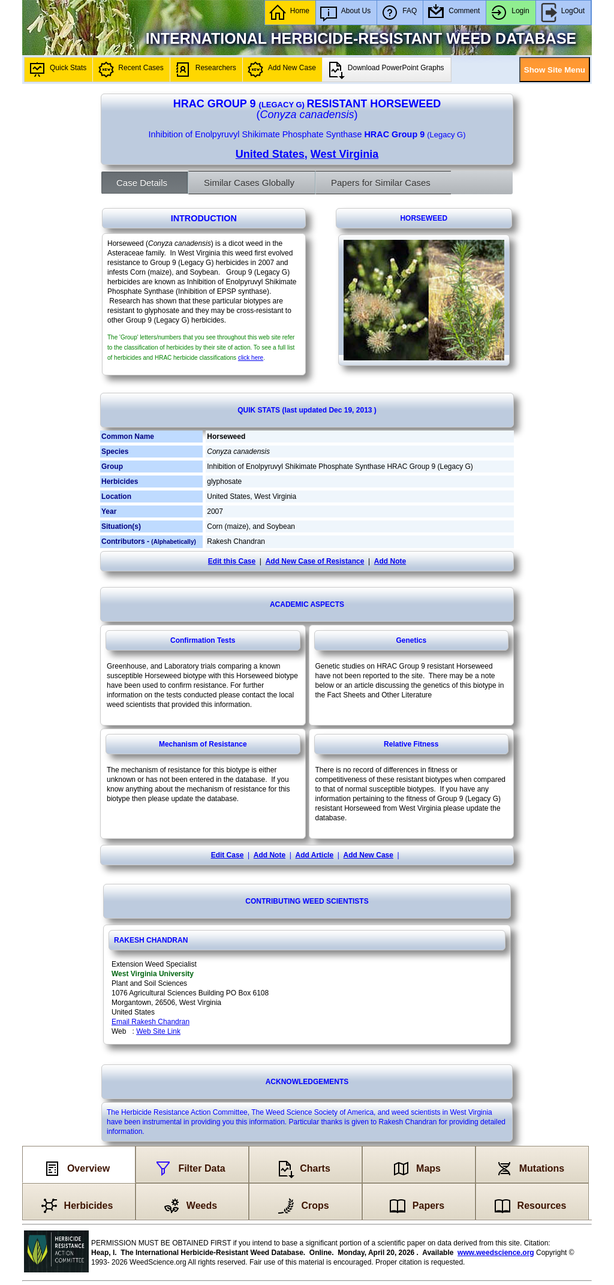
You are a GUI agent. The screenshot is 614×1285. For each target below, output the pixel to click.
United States (270, 154)
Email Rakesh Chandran (150, 1022)
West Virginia (344, 154)
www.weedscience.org (496, 1252)
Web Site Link (158, 1031)
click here (250, 357)
